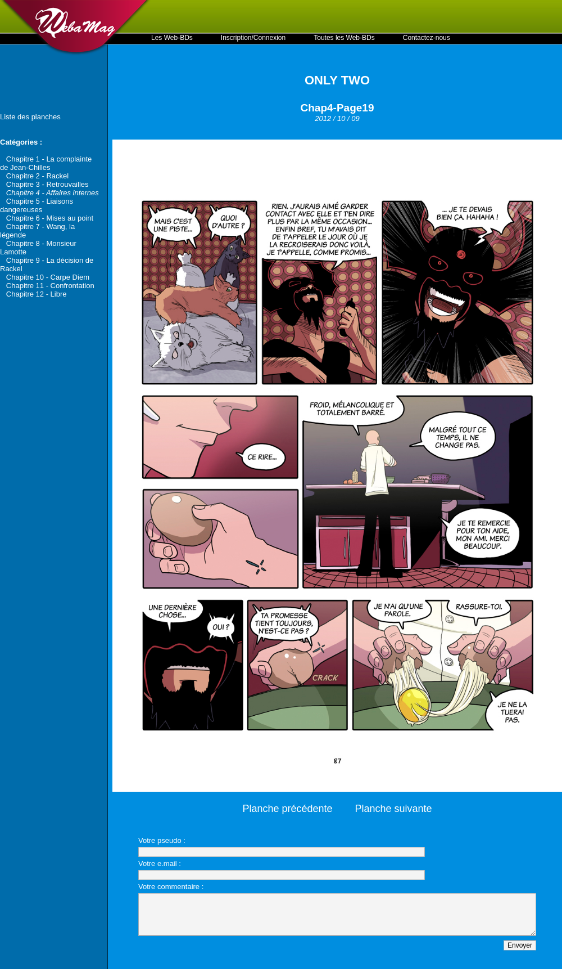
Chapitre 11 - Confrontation (50, 285)
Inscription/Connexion (253, 38)
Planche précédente (287, 808)
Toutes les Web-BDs (344, 38)
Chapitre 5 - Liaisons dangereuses (36, 205)
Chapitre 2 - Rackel (37, 176)
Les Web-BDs (172, 38)
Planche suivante (393, 808)
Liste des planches (30, 117)
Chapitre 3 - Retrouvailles (47, 184)
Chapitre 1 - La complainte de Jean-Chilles (46, 163)
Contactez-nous (426, 38)
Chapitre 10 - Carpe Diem (47, 277)
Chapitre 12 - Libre (36, 294)
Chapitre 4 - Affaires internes (52, 193)
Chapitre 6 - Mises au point (49, 218)
